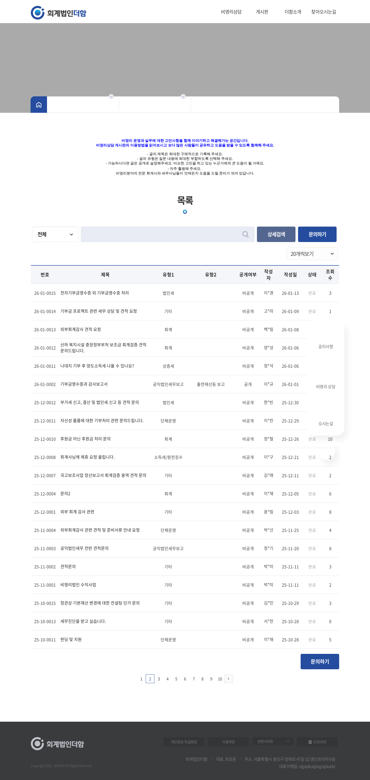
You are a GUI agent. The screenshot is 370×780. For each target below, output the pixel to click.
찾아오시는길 (323, 11)
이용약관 (228, 741)
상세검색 (276, 234)
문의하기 (317, 234)
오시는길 (325, 416)
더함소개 (293, 11)
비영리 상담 (325, 378)
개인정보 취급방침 (184, 741)
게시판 (262, 11)
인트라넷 (317, 741)
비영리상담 (231, 11)
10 (220, 679)
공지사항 (325, 339)
